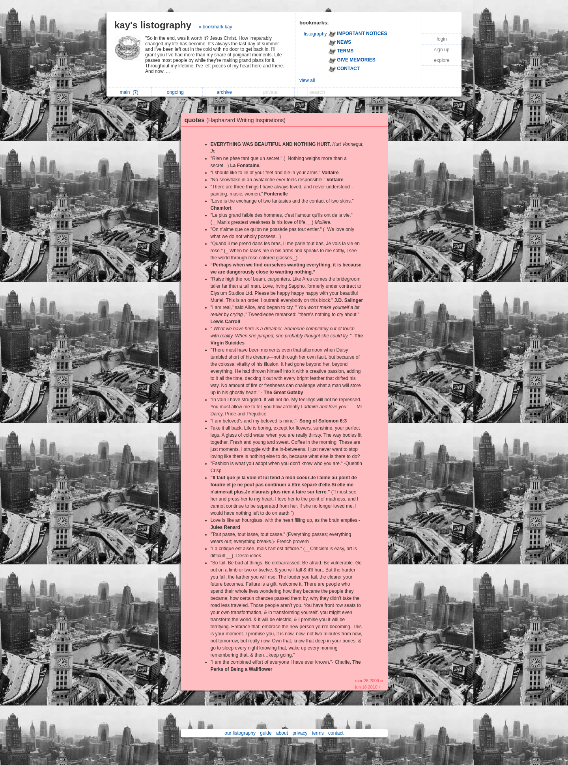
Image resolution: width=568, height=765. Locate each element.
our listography (240, 733)
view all (307, 80)
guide (265, 733)
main (129, 92)
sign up (442, 49)
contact (336, 733)
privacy (299, 733)
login (442, 39)
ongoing (177, 92)
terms (318, 733)
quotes (237, 120)
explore (441, 60)
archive (226, 92)
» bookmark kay (215, 27)
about (282, 733)
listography (315, 34)
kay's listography (152, 25)
